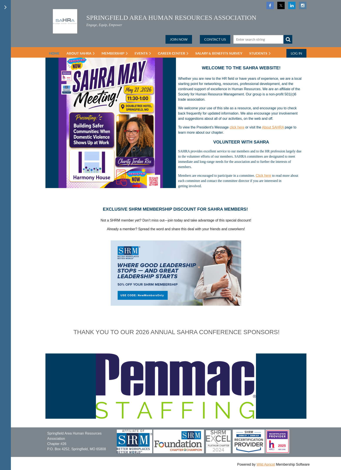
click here (237, 127)
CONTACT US (215, 39)
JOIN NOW (179, 39)
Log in (296, 53)
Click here (263, 175)
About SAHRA (273, 127)
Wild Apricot (265, 464)
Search (288, 39)
